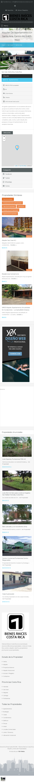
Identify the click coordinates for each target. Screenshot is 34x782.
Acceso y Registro (8, 673)
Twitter (6, 178)
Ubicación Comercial (9, 735)
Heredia (5, 686)
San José (10, 45)
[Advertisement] (17, 407)
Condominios (7, 717)
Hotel (5, 726)
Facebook (7, 174)
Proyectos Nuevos (8, 667)
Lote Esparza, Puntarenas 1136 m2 (14, 459)
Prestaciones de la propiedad (12, 203)
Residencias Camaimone (10, 274)
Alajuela (5, 692)
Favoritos (9, 10)
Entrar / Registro (22, 10)
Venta (5, 661)
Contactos (6, 676)
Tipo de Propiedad (9, 206)
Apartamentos (7, 708)
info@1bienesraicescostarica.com (22, 2)
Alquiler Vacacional (8, 670)
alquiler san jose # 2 (9, 240)
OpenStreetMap (22, 165)
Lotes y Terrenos (8, 732)
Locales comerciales (9, 729)
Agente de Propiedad (10, 213)
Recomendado (7, 199)
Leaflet (16, 165)
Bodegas (6, 711)
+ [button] (4, 136)
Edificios (5, 720)
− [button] (4, 139)
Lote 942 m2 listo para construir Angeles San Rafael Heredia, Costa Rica (16, 494)
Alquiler (5, 664)
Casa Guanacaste (8, 594)
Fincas (5, 723)
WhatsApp (7, 182)
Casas (5, 714)
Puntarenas (6, 698)
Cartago (5, 695)
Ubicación (21, 206)
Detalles (13, 245)
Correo (6, 186)
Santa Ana (19, 45)
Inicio (3, 45)
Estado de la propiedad (10, 210)
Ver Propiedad (23, 497)
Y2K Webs (21, 751)
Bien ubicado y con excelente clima (14, 526)
